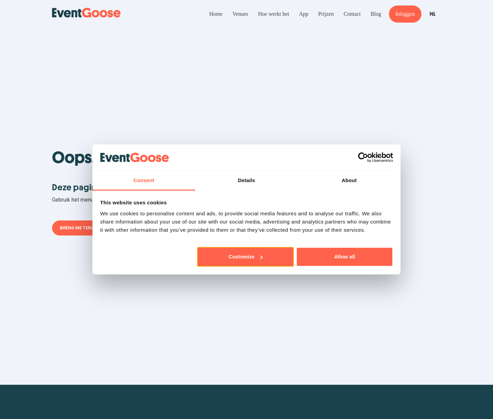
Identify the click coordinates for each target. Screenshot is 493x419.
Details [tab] (246, 180)
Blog (375, 14)
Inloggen (405, 14)
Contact (352, 14)
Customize (246, 256)
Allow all (344, 256)
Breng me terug (78, 227)
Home (216, 14)
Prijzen (326, 14)
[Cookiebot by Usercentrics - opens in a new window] (363, 157)
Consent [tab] (144, 180)
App (303, 14)
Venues (240, 14)
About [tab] (349, 180)
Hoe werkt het (273, 14)
